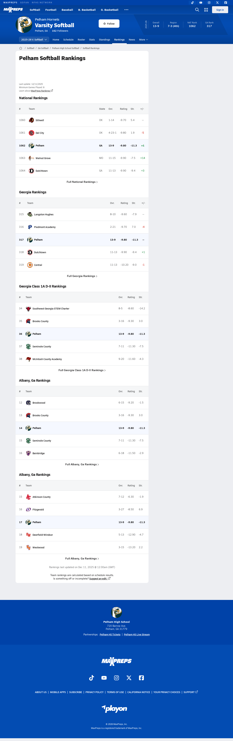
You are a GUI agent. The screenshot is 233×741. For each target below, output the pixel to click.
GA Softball (43, 48)
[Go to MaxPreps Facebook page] (141, 678)
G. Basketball (109, 10)
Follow (109, 23)
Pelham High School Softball (65, 48)
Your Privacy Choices (167, 692)
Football (50, 10)
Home (56, 39)
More (143, 39)
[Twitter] (217, 3)
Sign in (220, 9)
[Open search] (197, 9)
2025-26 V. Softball (34, 39)
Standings (104, 39)
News (132, 39)
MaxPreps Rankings (42, 90)
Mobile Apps (58, 692)
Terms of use (115, 692)
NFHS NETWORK (42, 2)
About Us (41, 692)
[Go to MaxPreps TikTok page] (91, 678)
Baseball (67, 10)
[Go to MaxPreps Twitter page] (129, 678)
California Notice (138, 692)
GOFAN (24, 2)
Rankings (119, 39)
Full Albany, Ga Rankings (82, 464)
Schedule (68, 39)
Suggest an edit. (100, 578)
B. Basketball (87, 10)
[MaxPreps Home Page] (21, 48)
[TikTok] (192, 3)
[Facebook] (226, 3)
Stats (92, 39)
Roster (81, 39)
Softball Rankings (91, 48)
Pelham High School (116, 615)
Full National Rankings (81, 182)
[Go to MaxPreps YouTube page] (104, 678)
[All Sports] (126, 9)
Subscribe (75, 692)
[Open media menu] (206, 9)
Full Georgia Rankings (82, 276)
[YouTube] (201, 3)
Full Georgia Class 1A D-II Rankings (82, 370)
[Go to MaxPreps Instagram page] (116, 678)
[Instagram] (209, 3)
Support (191, 692)
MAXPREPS (10, 2)
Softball (35, 10)
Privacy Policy (95, 692)
